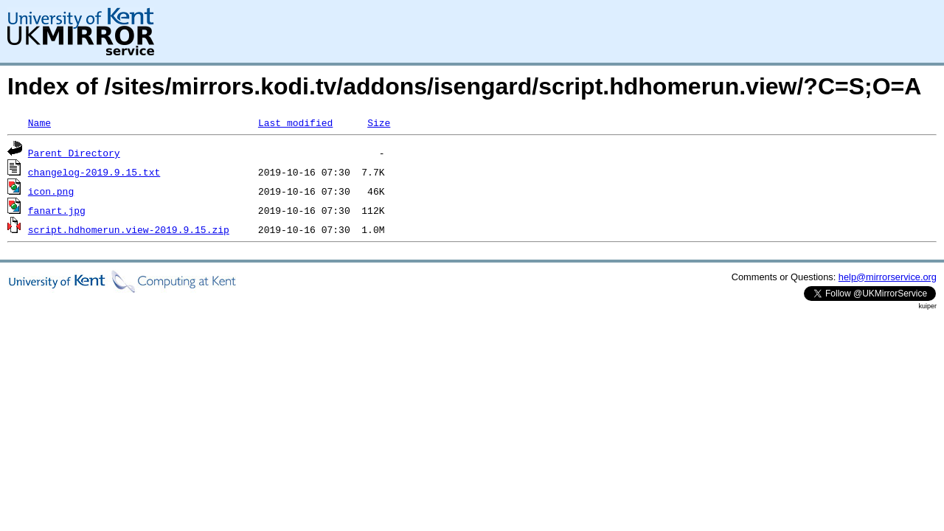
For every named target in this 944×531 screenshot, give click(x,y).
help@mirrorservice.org (888, 276)
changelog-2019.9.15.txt (94, 171)
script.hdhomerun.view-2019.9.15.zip (128, 229)
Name (39, 122)
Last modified (295, 122)
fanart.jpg (57, 210)
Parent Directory (74, 152)
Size (378, 122)
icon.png (51, 191)
